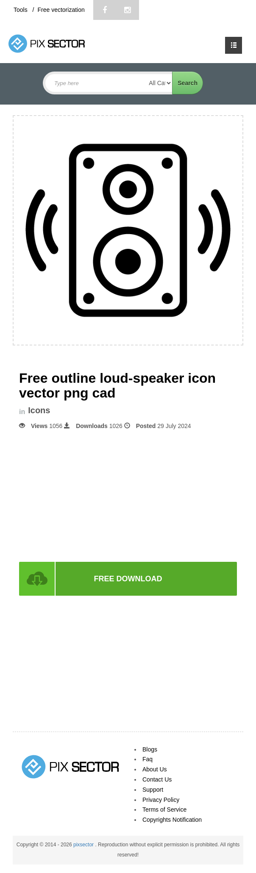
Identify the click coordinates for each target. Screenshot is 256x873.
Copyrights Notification (172, 819)
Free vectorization (60, 9)
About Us (154, 769)
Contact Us (157, 779)
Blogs (149, 749)
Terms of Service (164, 809)
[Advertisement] (128, 495)
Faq (147, 759)
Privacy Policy (160, 799)
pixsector (84, 845)
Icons (39, 410)
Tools (21, 9)
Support (152, 789)
